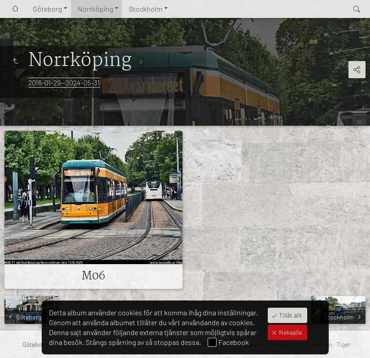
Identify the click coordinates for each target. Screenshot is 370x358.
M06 (93, 276)
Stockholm (145, 8)
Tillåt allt (290, 315)
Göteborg (47, 8)
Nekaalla (290, 332)
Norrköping (95, 8)
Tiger (343, 344)
